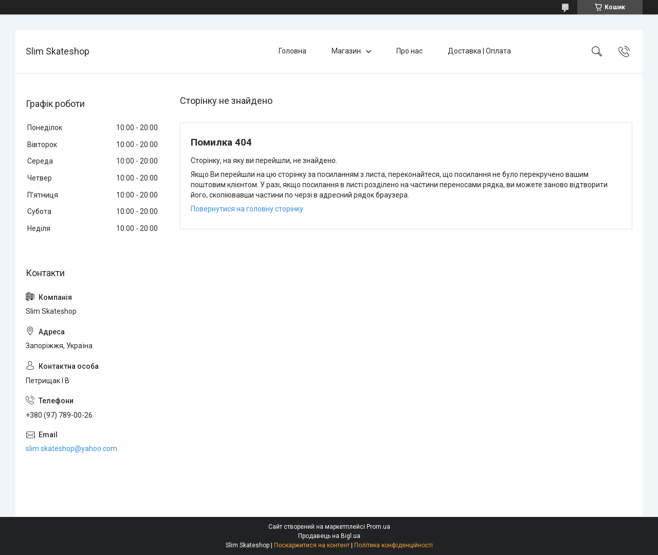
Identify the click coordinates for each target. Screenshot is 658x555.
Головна (292, 51)
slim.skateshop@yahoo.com (71, 448)
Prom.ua (378, 526)
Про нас (409, 51)
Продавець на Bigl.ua (329, 536)
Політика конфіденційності (393, 545)
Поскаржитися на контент (312, 545)
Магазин (346, 51)
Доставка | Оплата (479, 51)
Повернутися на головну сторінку (247, 209)
